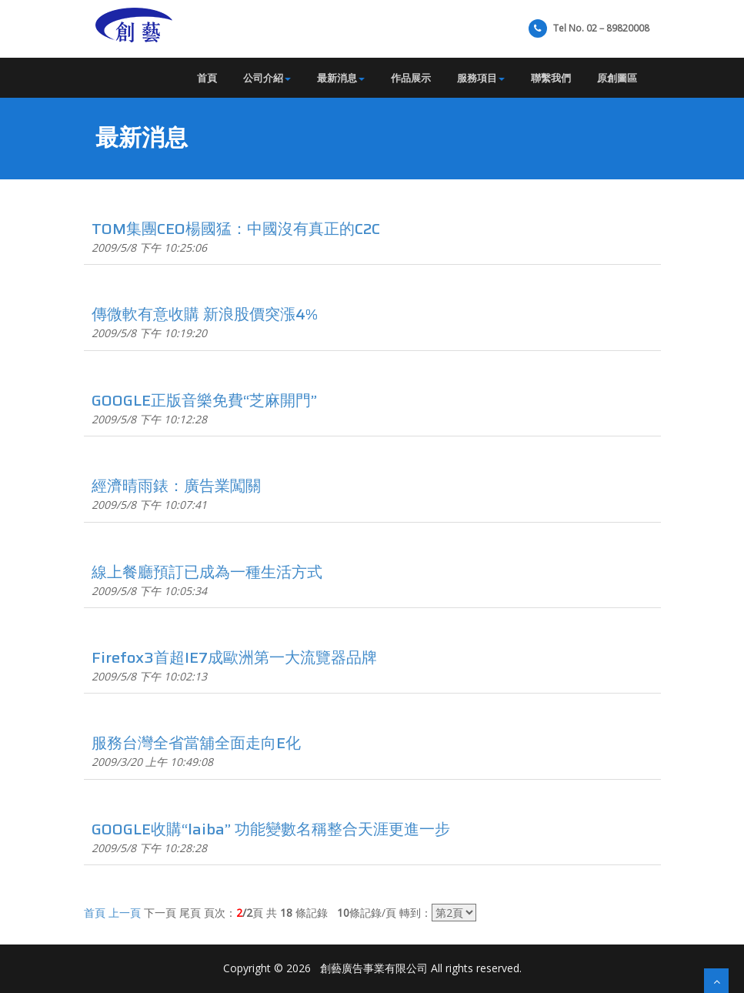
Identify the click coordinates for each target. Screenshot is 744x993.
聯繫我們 (551, 78)
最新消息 (341, 78)
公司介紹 (267, 78)
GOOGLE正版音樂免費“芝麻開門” (204, 400)
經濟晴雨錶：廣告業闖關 (176, 485)
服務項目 (481, 78)
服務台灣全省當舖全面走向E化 (196, 743)
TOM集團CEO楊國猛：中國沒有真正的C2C (236, 228)
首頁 (207, 78)
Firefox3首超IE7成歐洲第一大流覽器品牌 (234, 657)
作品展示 (411, 78)
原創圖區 (617, 78)
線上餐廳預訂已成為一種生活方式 (207, 572)
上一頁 (124, 912)
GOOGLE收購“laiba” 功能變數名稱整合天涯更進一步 (271, 829)
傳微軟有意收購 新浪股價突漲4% (205, 314)
